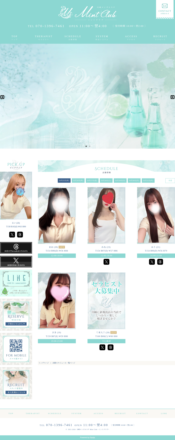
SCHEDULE (72, 36)
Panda (92, 438)
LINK (164, 413)
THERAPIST (44, 36)
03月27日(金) (92, 180)
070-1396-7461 (46, 26)
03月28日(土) (106, 180)
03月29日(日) (120, 180)
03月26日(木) (78, 180)
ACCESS (131, 36)
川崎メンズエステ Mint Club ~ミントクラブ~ (93, 429)
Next (171, 96)
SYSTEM (102, 36)
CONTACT (142, 413)
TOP (14, 36)
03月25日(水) (64, 180)
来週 (170, 180)
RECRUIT (160, 36)
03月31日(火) (148, 180)
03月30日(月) (134, 180)
